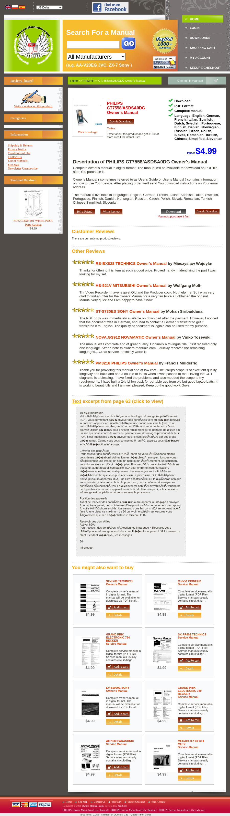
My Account (200, 58)
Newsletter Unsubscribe (23, 168)
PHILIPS (88, 80)
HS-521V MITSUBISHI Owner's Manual (131, 285)
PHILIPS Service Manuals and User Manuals (86, 810)
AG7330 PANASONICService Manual (120, 742)
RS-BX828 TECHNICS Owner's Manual (131, 263)
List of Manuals (18, 161)
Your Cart (116, 801)
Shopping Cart (202, 48)
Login (195, 28)
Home (194, 19)
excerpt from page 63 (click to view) (117, 401)
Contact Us (15, 157)
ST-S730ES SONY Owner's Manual (127, 311)
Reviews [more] (21, 80)
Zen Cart (122, 805)
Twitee (111, 128)
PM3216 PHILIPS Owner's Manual (127, 363)
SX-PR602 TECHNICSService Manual (192, 636)
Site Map (13, 164)
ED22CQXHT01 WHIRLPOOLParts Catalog (33, 221)
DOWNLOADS (200, 38)
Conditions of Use (19, 153)
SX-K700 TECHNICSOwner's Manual (119, 583)
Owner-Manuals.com (93, 805)
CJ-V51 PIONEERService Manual (189, 583)
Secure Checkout (205, 68)
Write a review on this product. (33, 105)
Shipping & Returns (20, 145)
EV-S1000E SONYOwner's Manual (117, 689)
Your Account (158, 801)
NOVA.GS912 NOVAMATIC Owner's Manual (135, 337)
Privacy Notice (17, 149)
